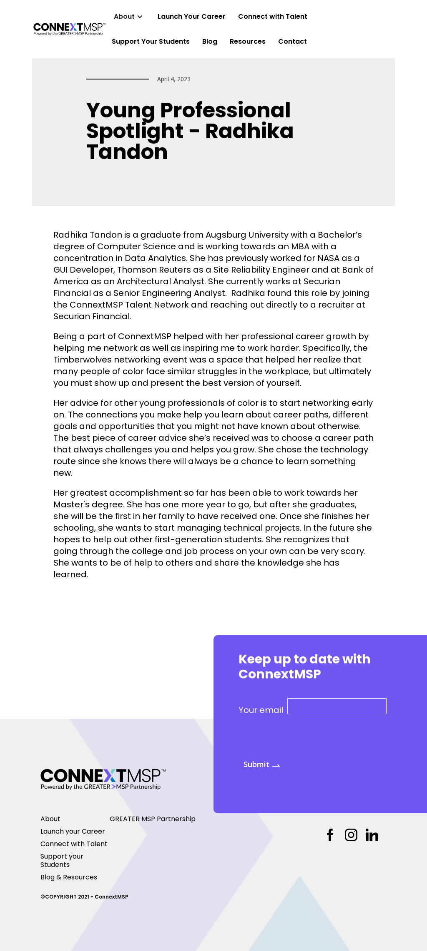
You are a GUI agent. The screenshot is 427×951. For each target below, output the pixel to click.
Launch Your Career (192, 16)
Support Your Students (151, 41)
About (50, 819)
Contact (292, 41)
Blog (209, 41)
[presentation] (302, 737)
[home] (69, 29)
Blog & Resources (68, 877)
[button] (128, 16)
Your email (261, 710)
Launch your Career (72, 831)
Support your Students (61, 860)
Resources (248, 41)
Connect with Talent (272, 16)
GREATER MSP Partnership (153, 819)
